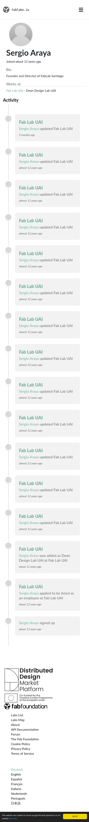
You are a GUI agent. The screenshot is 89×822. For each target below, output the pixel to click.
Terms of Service (22, 753)
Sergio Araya (29, 128)
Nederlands (19, 793)
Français (16, 784)
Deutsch (17, 769)
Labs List (17, 715)
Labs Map (18, 720)
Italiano (16, 789)
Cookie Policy (20, 744)
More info (13, 818)
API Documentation (25, 729)
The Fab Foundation (25, 739)
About (15, 724)
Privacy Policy (20, 749)
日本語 (16, 803)
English (16, 774)
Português (18, 798)
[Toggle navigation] (81, 10)
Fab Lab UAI (14, 90)
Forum (15, 734)
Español (16, 779)
